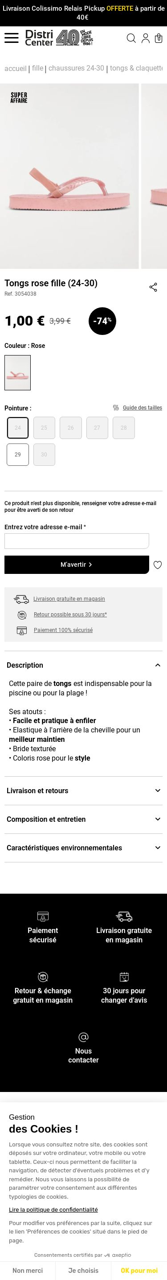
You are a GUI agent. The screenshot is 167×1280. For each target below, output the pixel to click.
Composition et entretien (83, 819)
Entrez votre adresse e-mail (45, 527)
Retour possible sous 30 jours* (70, 614)
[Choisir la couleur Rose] (18, 371)
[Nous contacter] (83, 1036)
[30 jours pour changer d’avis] (124, 976)
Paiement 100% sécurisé (63, 630)
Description (83, 665)
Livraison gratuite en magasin (69, 599)
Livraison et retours (83, 790)
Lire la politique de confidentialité (53, 1209)
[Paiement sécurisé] (43, 916)
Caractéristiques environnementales (83, 848)
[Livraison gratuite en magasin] (124, 916)
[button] (124, 38)
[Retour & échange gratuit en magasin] (43, 976)
